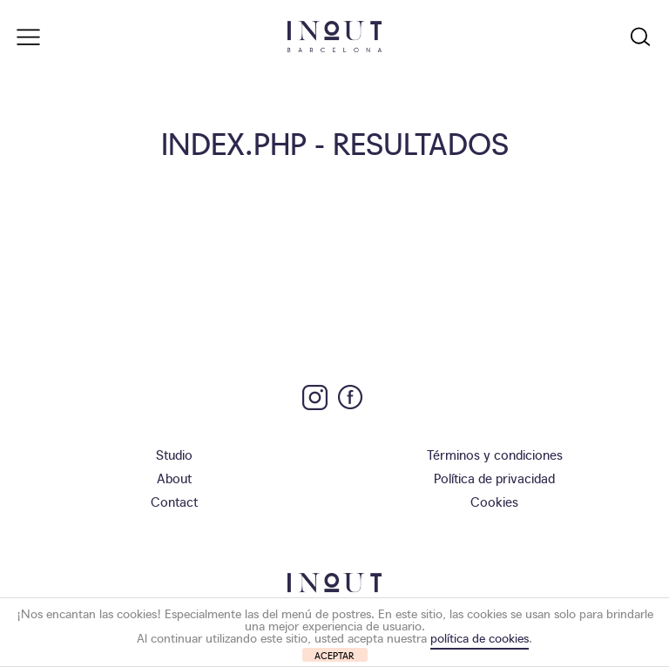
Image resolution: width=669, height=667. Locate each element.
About (174, 477)
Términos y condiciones (495, 454)
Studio (174, 454)
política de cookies (479, 637)
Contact (174, 501)
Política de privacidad (494, 477)
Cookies (494, 501)
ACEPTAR (334, 655)
